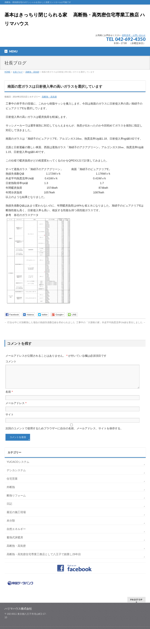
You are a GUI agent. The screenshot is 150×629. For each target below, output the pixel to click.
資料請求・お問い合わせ (134, 35)
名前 (9, 396)
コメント (10, 361)
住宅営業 (12, 483)
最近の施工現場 (16, 516)
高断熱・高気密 (32, 72)
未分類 (11, 525)
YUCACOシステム (18, 466)
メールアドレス (15, 407)
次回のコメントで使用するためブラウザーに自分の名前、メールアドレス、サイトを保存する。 (64, 433)
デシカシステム (16, 474)
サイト (9, 419)
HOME (7, 72)
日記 (9, 508)
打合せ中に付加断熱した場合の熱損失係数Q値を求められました (39, 322)
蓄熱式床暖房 (15, 542)
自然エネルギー (16, 533)
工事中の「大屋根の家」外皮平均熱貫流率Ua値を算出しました (111, 322)
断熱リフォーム (16, 500)
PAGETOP (136, 604)
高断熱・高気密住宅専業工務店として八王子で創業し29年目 (44, 558)
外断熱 (11, 491)
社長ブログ (18, 72)
